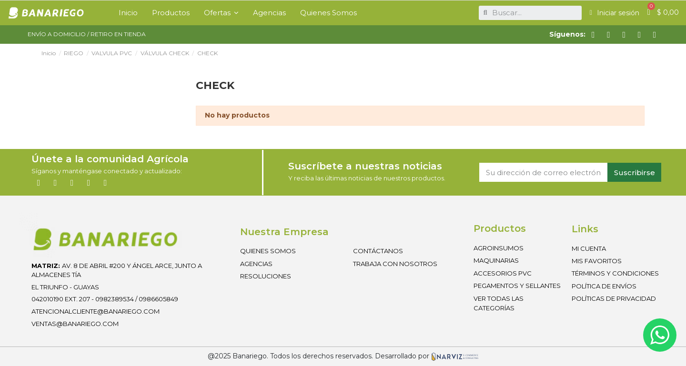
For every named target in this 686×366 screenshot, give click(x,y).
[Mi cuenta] (614, 13)
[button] (221, 13)
